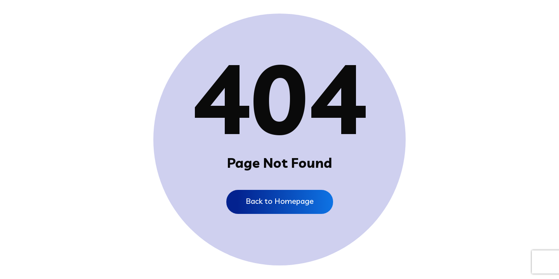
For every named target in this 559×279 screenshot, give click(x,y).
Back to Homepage (280, 201)
